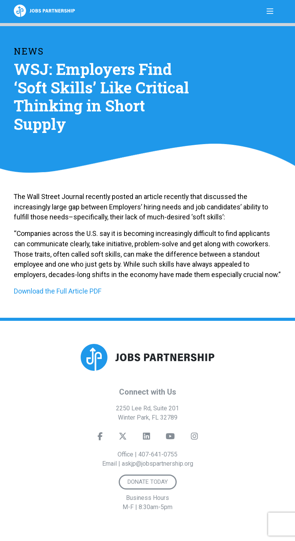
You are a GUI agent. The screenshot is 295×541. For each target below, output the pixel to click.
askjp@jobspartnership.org (157, 463)
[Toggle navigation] (270, 11)
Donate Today (148, 481)
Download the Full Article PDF (57, 291)
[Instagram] (194, 438)
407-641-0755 (157, 454)
